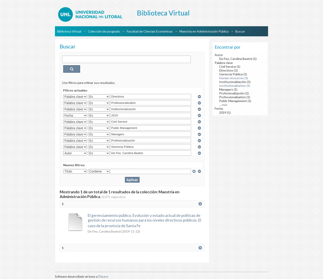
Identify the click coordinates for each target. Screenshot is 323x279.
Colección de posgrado (104, 31)
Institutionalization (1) (234, 85)
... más (223, 105)
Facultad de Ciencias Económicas (150, 31)
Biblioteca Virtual (69, 31)
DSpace (103, 276)
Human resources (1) (233, 78)
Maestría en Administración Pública (204, 31)
